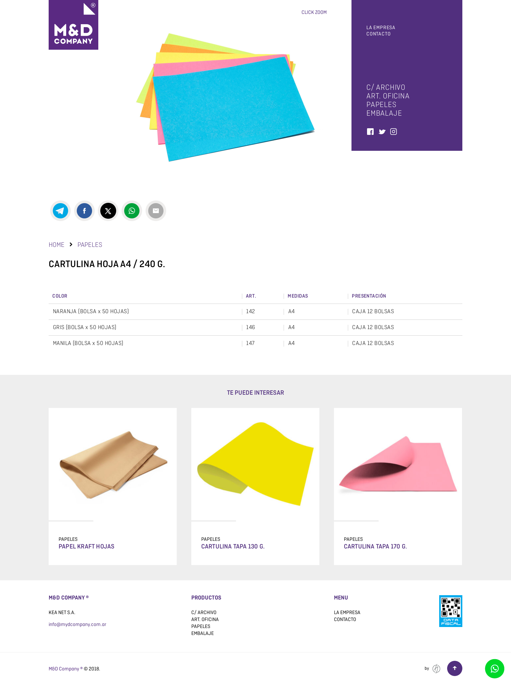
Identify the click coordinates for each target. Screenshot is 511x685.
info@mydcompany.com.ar (77, 624)
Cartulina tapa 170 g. (375, 547)
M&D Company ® (66, 669)
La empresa (380, 27)
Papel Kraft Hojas (87, 547)
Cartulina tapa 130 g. (233, 547)
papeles (381, 104)
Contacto (378, 34)
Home (57, 244)
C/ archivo (385, 87)
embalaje (384, 113)
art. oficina (388, 96)
